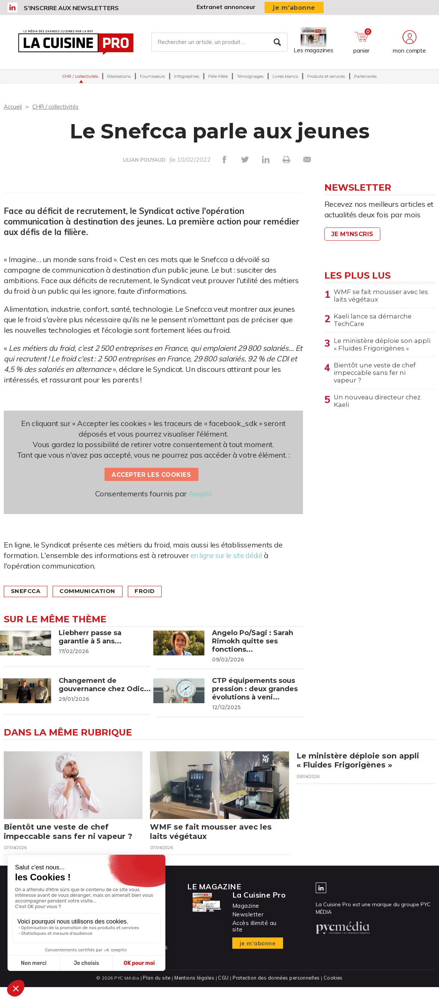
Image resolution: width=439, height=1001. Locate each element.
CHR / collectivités (80, 78)
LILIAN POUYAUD (144, 160)
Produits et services (326, 78)
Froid (154, 591)
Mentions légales (193, 992)
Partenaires (365, 78)
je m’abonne (294, 7)
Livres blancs (285, 78)
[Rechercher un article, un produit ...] (219, 43)
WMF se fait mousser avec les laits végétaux (378, 296)
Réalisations (119, 78)
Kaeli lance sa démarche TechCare (375, 322)
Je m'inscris (354, 234)
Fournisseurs (152, 78)
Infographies (186, 78)
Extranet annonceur (226, 7)
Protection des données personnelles (276, 992)
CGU (223, 992)
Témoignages (250, 78)
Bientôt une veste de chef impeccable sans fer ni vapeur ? (377, 378)
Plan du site (155, 992)
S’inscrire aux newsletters (71, 8)
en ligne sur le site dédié (230, 555)
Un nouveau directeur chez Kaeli (380, 408)
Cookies (335, 992)
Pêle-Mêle (218, 78)
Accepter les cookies (151, 474)
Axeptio (200, 493)
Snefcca (27, 591)
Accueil (13, 106)
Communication (93, 591)
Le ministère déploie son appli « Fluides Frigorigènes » (383, 348)
